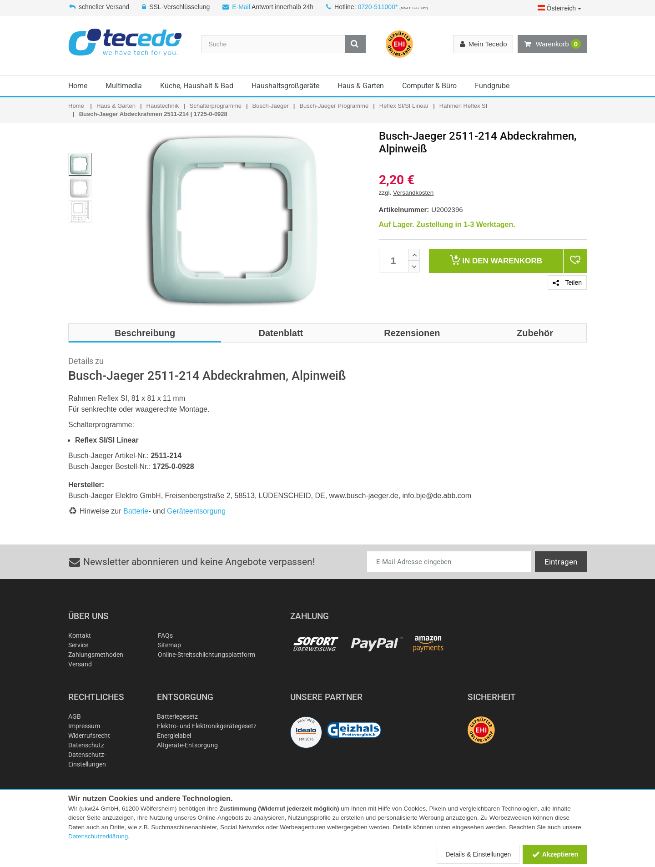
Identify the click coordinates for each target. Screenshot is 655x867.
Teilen (567, 282)
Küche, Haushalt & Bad (196, 85)
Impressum (84, 726)
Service (78, 645)
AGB (74, 716)
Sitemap (169, 645)
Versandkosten (413, 192)
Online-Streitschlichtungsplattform (206, 654)
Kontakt (79, 635)
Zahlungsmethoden (95, 654)
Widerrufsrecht (89, 735)
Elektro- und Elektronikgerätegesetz (207, 726)
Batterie (135, 511)
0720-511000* (378, 6)
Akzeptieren (554, 854)
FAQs (165, 635)
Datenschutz (86, 745)
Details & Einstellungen (478, 854)
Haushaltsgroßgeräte (285, 85)
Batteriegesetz (177, 716)
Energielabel (174, 735)
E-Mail (241, 6)
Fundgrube (492, 85)
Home (77, 85)
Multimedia (124, 85)
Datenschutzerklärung (98, 836)
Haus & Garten (361, 85)
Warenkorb (552, 44)
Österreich (559, 8)
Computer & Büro (429, 85)
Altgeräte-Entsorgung (187, 745)
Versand (80, 664)
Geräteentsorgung (196, 511)
